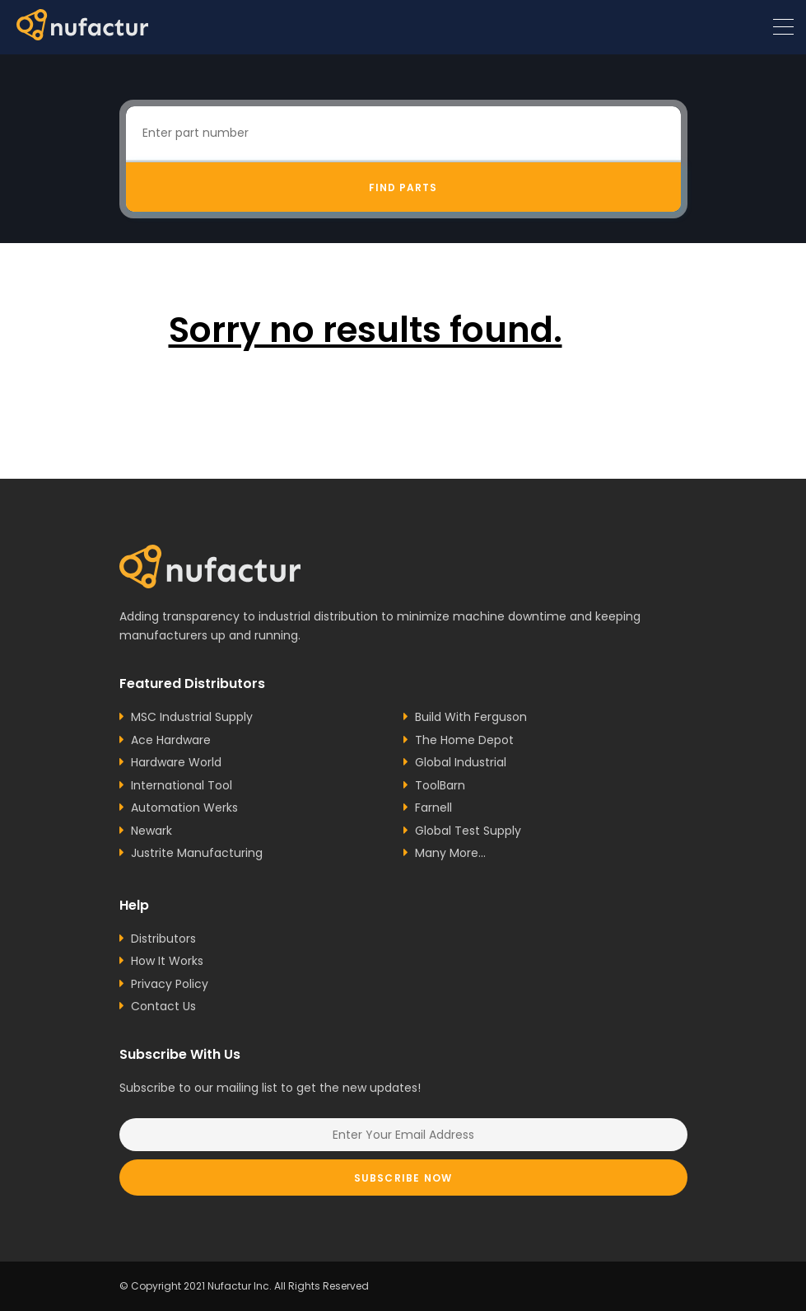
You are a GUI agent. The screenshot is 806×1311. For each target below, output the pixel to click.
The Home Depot (464, 740)
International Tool (181, 785)
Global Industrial (460, 762)
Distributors (163, 938)
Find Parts (403, 187)
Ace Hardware (171, 740)
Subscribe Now (403, 1178)
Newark (151, 830)
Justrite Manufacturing (197, 853)
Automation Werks (184, 807)
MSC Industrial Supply (192, 717)
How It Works (167, 961)
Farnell (433, 807)
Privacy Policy (169, 984)
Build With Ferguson (471, 717)
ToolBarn (440, 785)
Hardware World (176, 762)
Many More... (450, 853)
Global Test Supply (468, 830)
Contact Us (163, 1006)
